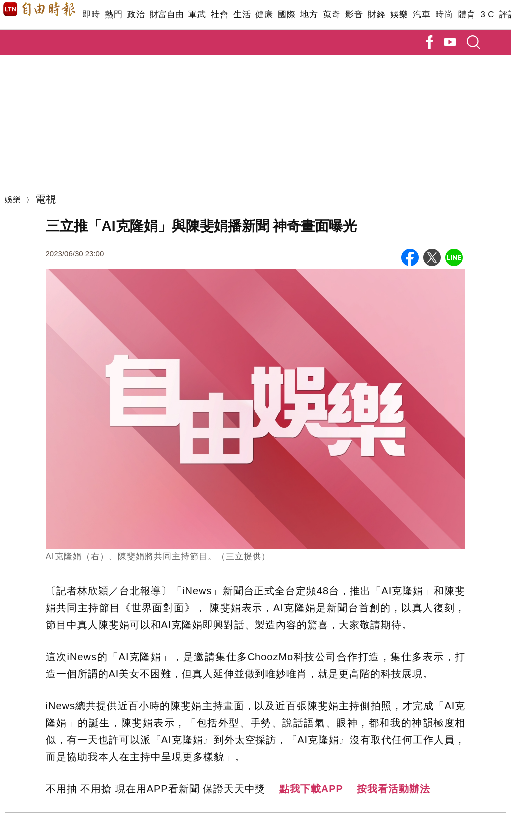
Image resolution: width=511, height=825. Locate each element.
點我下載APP (311, 788)
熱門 (113, 14)
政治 (136, 14)
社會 (219, 14)
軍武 (197, 14)
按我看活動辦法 (393, 788)
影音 (354, 14)
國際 (286, 14)
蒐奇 (331, 14)
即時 (91, 14)
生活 (242, 14)
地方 (309, 14)
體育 (466, 14)
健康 (264, 14)
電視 (46, 198)
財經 (376, 14)
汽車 (421, 14)
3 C (487, 14)
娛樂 (399, 14)
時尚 (444, 14)
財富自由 (166, 14)
